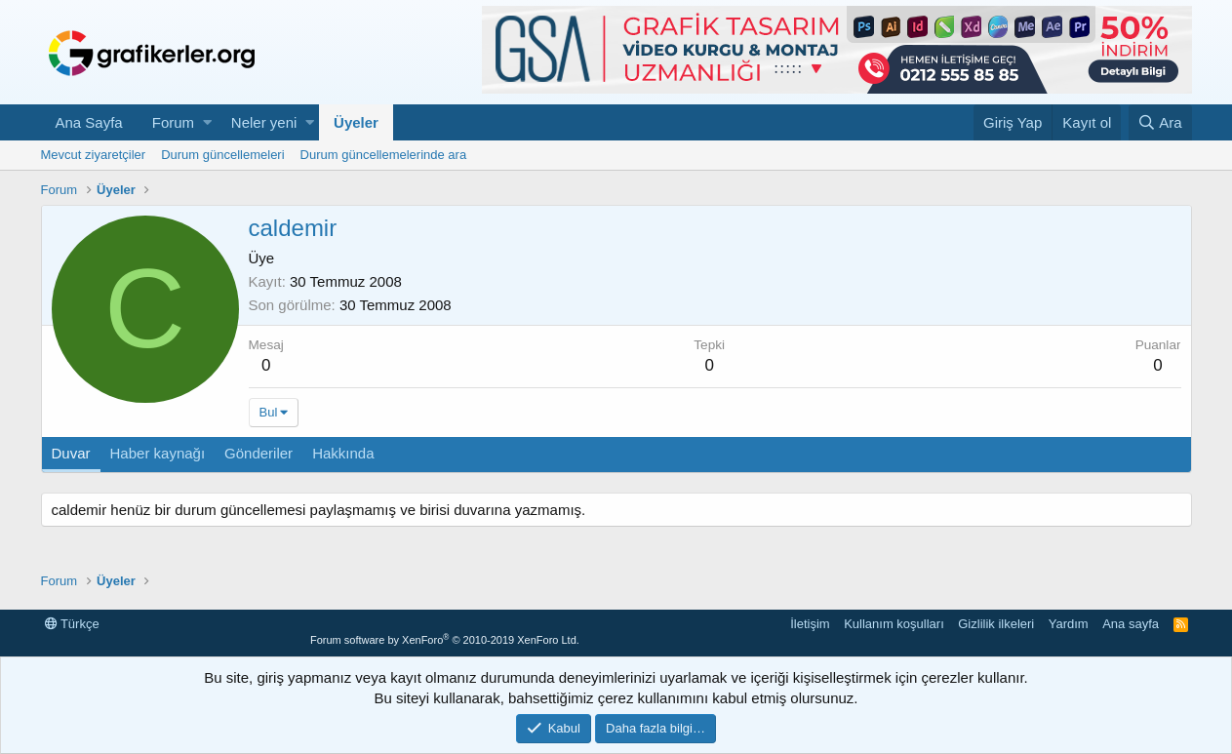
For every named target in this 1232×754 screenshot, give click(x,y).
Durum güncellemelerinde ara (383, 154)
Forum (173, 122)
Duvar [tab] (71, 453)
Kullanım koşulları (894, 623)
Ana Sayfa (89, 122)
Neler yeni (264, 122)
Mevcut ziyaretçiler (93, 154)
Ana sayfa (1130, 623)
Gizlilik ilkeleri (996, 623)
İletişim (809, 623)
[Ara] (1160, 122)
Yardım (1069, 623)
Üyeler (356, 122)
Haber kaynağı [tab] (158, 453)
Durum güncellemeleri (222, 154)
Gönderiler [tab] (258, 453)
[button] (207, 122)
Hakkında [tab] (343, 453)
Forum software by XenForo (444, 640)
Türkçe (72, 623)
